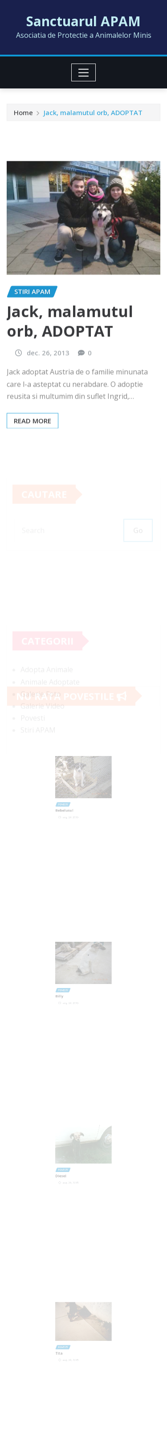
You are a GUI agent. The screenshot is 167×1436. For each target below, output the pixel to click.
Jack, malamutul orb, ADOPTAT (93, 113)
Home (23, 113)
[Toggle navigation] (83, 72)
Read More (32, 447)
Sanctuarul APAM (83, 21)
